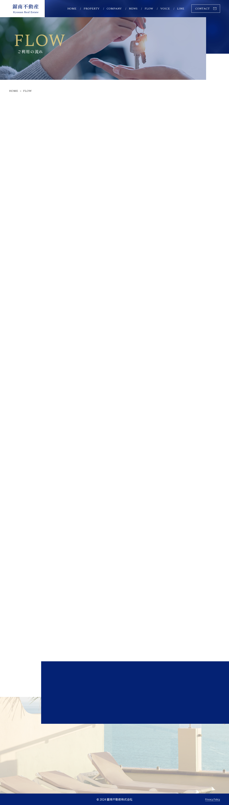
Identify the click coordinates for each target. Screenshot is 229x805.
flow (149, 8)
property (91, 8)
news (133, 8)
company (114, 8)
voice (165, 8)
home (71, 8)
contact (202, 8)
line (180, 8)
